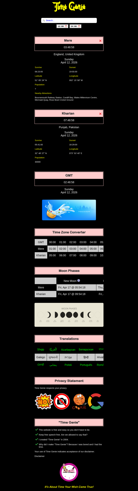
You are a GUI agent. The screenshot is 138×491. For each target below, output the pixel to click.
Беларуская (86, 349)
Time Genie (69, 7)
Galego (40, 357)
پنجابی (53, 364)
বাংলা (102, 349)
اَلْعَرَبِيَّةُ (53, 349)
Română (102, 364)
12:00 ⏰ (62, 26)
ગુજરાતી (53, 357)
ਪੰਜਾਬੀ (40, 364)
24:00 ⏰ (75, 26)
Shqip (40, 349)
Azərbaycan (68, 349)
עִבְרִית (68, 357)
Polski (68, 364)
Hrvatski (102, 357)
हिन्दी (86, 357)
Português (86, 364)
